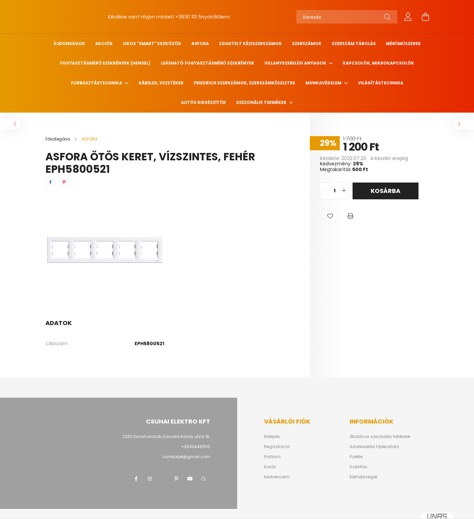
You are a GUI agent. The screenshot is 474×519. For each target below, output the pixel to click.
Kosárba (385, 191)
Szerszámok (307, 43)
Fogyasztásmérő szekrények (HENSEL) (105, 63)
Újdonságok (69, 43)
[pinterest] (64, 182)
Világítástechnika (380, 83)
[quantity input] (334, 191)
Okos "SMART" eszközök (152, 43)
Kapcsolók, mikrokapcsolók (378, 63)
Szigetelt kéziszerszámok (250, 43)
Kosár (270, 467)
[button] (330, 216)
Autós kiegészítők (203, 102)
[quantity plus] (344, 191)
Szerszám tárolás (354, 43)
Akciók (104, 43)
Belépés (272, 436)
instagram (149, 478)
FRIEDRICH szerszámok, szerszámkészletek (244, 83)
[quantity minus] (325, 191)
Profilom (272, 456)
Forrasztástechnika (97, 83)
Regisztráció (277, 446)
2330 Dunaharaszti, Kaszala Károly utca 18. (166, 436)
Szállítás (358, 467)
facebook (136, 478)
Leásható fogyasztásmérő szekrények (207, 63)
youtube (190, 478)
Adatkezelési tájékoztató (374, 446)
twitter (163, 478)
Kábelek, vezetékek (161, 83)
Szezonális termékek (262, 102)
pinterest (176, 478)
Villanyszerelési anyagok (295, 63)
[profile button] (408, 17)
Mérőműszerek (403, 43)
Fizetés (356, 456)
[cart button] (425, 17)
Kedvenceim (277, 477)
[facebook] (50, 182)
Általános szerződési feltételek (380, 436)
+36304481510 (195, 446)
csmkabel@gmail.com (186, 457)
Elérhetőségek (363, 477)
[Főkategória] (58, 139)
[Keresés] (346, 17)
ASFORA (200, 43)
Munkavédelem (323, 83)
